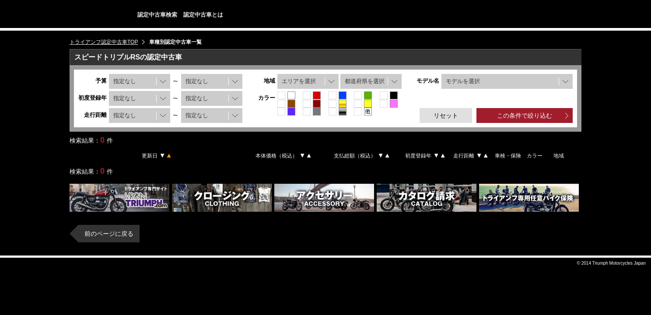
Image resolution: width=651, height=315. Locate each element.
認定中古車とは (203, 14)
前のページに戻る (108, 233)
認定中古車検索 (157, 14)
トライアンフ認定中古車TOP (104, 42)
